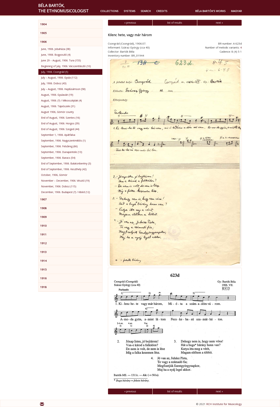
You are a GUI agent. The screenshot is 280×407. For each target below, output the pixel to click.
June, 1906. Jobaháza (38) (55, 49)
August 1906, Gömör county (57, 112)
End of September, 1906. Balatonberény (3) (66, 163)
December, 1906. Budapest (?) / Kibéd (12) (65, 192)
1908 (43, 208)
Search (146, 11)
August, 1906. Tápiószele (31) (58, 106)
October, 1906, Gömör (54, 175)
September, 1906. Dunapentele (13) (61, 152)
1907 (43, 199)
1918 (43, 287)
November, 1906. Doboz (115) (58, 186)
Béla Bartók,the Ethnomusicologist (63, 8)
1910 (43, 225)
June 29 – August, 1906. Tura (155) (61, 60)
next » (219, 22)
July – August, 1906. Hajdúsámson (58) (63, 89)
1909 (43, 217)
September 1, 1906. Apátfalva (58, 135)
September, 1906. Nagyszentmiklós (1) (63, 140)
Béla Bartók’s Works (210, 11)
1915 (43, 269)
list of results (174, 22)
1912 (43, 243)
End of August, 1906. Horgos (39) (60, 123)
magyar (236, 11)
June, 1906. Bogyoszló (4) (56, 54)
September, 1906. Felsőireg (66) (59, 146)
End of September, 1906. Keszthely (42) (64, 169)
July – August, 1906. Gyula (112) (59, 77)
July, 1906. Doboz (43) (53, 83)
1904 (43, 24)
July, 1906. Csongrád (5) (54, 72)
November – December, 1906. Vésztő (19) (65, 180)
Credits (161, 11)
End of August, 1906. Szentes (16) (60, 117)
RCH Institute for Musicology (224, 404)
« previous (130, 22)
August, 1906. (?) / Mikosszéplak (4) (61, 100)
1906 (43, 41)
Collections (109, 11)
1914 (43, 260)
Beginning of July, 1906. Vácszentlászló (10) (66, 66)
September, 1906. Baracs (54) (58, 157)
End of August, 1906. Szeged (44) (60, 129)
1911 (43, 234)
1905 (43, 33)
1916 (43, 278)
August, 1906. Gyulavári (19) (57, 94)
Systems (129, 11)
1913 (43, 252)
